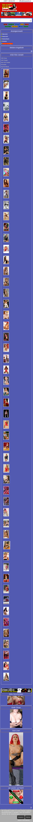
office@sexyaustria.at (25, 1)
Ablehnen (28, 817)
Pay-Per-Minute (5, 66)
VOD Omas (4, 58)
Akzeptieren (21, 817)
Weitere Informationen (24, 820)
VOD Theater (4, 60)
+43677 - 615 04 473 (9, 1)
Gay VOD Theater (5, 62)
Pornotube (3, 64)
